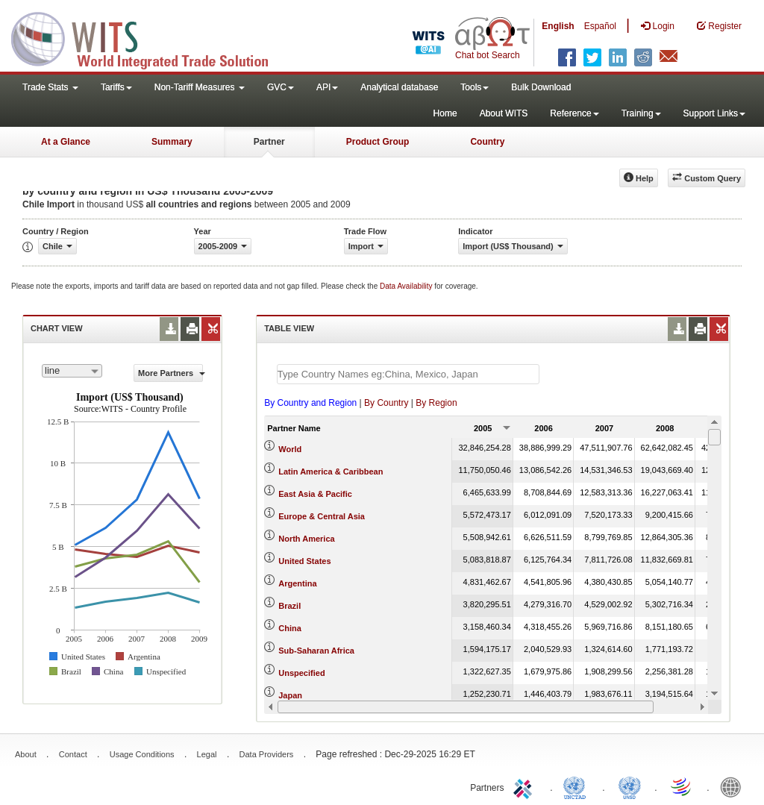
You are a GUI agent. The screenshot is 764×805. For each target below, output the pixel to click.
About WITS (504, 113)
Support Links (714, 113)
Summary (171, 142)
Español (600, 26)
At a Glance (65, 142)
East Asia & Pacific (315, 493)
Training (641, 113)
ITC (525, 786)
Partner (269, 142)
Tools (474, 87)
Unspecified (301, 672)
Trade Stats (50, 87)
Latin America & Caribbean (330, 471)
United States (304, 561)
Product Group (378, 142)
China (289, 628)
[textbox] (408, 374)
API (327, 87)
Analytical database (399, 87)
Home (445, 113)
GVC (280, 87)
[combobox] (72, 371)
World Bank (734, 786)
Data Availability (407, 286)
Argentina (297, 583)
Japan (290, 695)
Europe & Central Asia (321, 516)
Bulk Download (541, 87)
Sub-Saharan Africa (316, 650)
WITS (149, 37)
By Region (436, 403)
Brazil (289, 605)
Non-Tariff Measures (199, 87)
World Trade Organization (682, 786)
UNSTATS (630, 786)
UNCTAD (577, 786)
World (289, 449)
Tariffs (116, 87)
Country (487, 142)
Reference (574, 113)
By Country (386, 403)
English (558, 26)
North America (306, 538)
